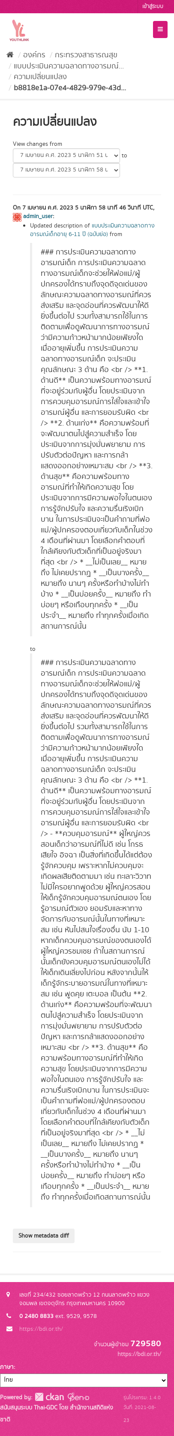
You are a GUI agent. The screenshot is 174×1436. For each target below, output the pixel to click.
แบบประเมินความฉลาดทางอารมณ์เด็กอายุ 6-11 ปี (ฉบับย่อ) (92, 230)
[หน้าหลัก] (10, 55)
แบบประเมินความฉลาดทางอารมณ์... (69, 66)
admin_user (38, 216)
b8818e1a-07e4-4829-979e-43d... (70, 88)
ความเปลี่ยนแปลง (40, 77)
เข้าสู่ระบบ (152, 7)
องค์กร (34, 55)
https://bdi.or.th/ (41, 1329)
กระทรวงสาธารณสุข (86, 55)
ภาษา (7, 1367)
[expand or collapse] (160, 29)
